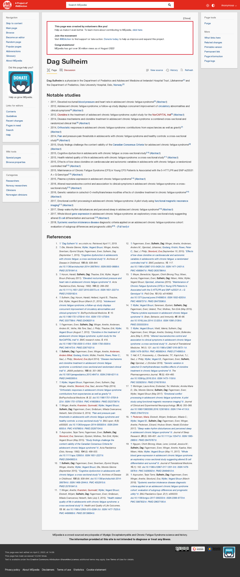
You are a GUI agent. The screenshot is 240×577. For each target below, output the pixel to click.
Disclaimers (48, 570)
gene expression (81, 214)
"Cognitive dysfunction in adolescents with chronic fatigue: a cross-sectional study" (89, 473)
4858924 (160, 351)
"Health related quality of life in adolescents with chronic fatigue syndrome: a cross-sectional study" (90, 501)
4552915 (99, 482)
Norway (117, 85)
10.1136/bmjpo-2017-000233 (148, 498)
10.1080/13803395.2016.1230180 (150, 409)
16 (187, 191)
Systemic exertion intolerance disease (78, 222)
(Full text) (122, 227)
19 (96, 217)
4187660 (77, 428)
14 (132, 178)
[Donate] (21, 81)
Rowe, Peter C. (112, 355)
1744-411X (181, 409)
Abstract (162, 102)
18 (160, 208)
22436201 (87, 320)
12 (67, 165)
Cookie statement (96, 570)
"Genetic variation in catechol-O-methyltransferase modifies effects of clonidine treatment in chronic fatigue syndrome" (159, 367)
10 (147, 152)
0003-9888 (111, 266)
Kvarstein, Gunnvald (87, 405)
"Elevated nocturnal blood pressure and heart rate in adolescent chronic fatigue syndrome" (90, 280)
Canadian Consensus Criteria (128, 145)
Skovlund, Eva (80, 359)
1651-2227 (111, 290)
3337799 (69, 320)
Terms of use (64, 570)
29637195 (159, 502)
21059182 (70, 294)
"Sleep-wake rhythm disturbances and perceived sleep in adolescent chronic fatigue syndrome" (161, 430)
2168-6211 (111, 374)
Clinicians (11, 190)
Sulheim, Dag (83, 274)
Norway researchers (16, 185)
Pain (59, 136)
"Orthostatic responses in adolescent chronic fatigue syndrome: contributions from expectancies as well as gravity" (90, 392)
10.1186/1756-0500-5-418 (76, 344)
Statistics (78, 570)
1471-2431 (176, 266)
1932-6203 (178, 297)
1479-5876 (141, 351)
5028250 (140, 382)
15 (68, 187)
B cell (62, 218)
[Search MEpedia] (120, 5)
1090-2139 (174, 320)
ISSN (103, 266)
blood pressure (86, 102)
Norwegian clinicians (16, 195)
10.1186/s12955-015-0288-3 (84, 509)
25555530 (141, 324)
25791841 (70, 270)
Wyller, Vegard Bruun (92, 247)
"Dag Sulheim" (69, 243)
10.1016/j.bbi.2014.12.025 (147, 320)
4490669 (69, 513)
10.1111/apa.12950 (72, 455)
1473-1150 (168, 378)
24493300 (70, 378)
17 (60, 204)
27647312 (141, 413)
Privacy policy (12, 570)
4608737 (140, 301)
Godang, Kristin (81, 355)
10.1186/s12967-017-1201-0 (160, 467)
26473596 (159, 301)
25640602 (70, 459)
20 (113, 226)
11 (165, 156)
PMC (61, 320)
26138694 (87, 513)
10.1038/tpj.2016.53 (144, 378)
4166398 (94, 401)
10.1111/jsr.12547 (170, 436)
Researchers (12, 181)
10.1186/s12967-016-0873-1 (170, 348)
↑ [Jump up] (60, 243)
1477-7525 (112, 509)
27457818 (159, 382)
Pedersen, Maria (141, 417)
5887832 (140, 502)
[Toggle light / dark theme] (208, 5)
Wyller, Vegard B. (153, 359)
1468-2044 (80, 482)
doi (60, 266)
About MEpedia (30, 570)
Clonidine (62, 115)
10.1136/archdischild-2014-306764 (80, 266)
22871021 (87, 348)
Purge (207, 23)
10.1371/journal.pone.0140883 (149, 297)
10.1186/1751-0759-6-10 (75, 317)
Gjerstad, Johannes (154, 282)
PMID (62, 270)
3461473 (69, 348)
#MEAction (65, 39)
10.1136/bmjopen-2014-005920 (88, 425)
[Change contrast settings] (213, 5)
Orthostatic (63, 128)
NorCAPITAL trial (161, 115)
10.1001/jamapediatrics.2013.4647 (80, 374)
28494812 (167, 471)
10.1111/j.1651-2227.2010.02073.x (80, 290)
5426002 (148, 471)
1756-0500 (103, 344)
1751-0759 (102, 317)
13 (69, 174)
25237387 (113, 401)
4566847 (140, 270)
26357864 (159, 270)
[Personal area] (227, 5)
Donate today (111, 39)
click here (137, 30)
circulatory (164, 106)
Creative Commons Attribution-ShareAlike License (54, 559)
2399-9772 (177, 498)
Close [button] (187, 18)
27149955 (178, 351)
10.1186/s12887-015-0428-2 (148, 266)
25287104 (96, 428)
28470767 (150, 440)
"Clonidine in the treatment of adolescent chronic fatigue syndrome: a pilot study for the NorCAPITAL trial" (89, 336)
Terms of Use (116, 559)
